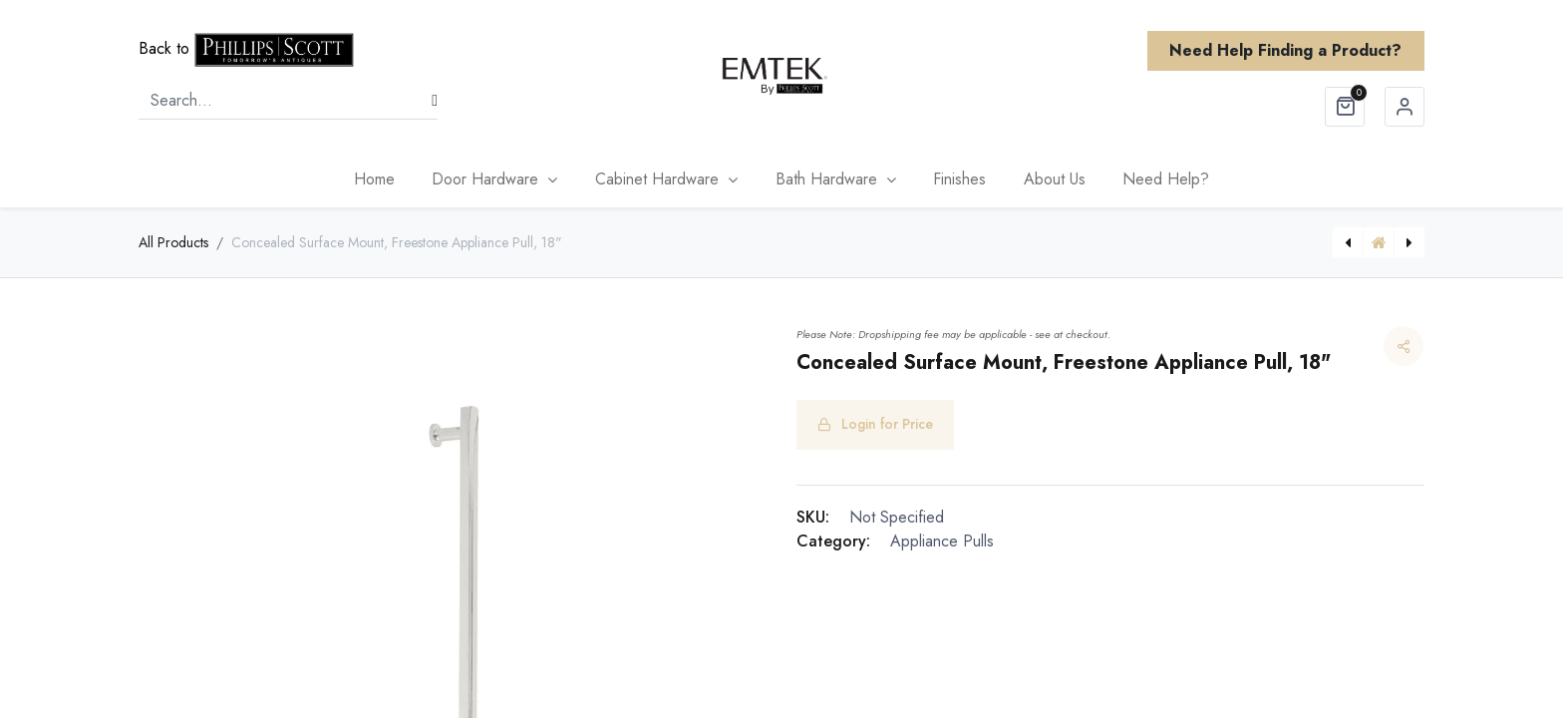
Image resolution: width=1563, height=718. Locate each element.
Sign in (1404, 107)
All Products (173, 242)
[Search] (435, 101)
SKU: (812, 517)
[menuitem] (374, 179)
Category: (833, 541)
